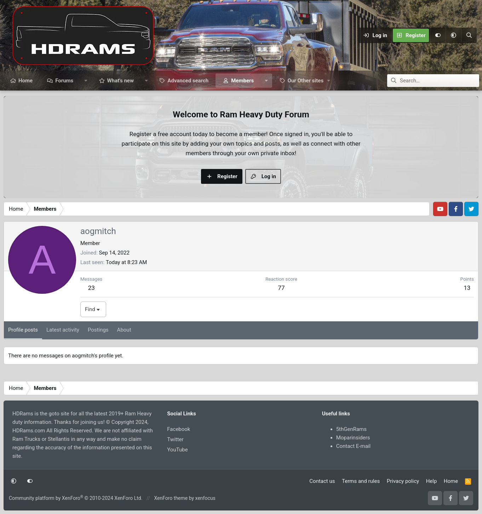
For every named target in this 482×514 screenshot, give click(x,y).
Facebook (178, 429)
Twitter (175, 439)
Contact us (322, 481)
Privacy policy (403, 481)
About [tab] (124, 330)
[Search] (469, 35)
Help (431, 481)
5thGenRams (351, 429)
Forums (64, 80)
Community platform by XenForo (75, 498)
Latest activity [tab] (62, 330)
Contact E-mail (353, 446)
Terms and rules (361, 481)
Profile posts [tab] (23, 330)
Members (242, 80)
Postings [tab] (98, 330)
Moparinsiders (353, 437)
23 (91, 287)
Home (25, 80)
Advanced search (187, 80)
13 (467, 287)
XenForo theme (171, 498)
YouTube (177, 449)
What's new (120, 80)
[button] (453, 35)
